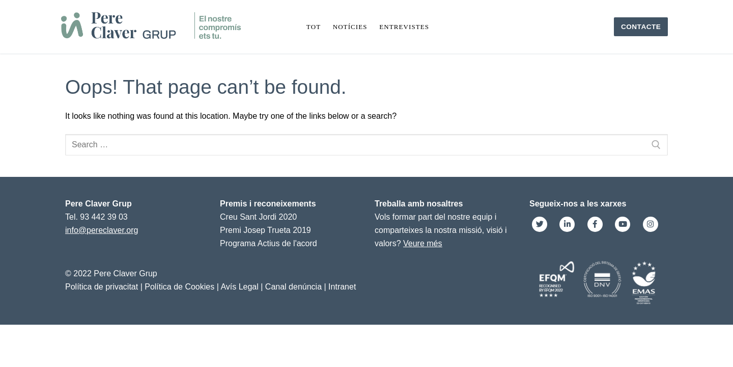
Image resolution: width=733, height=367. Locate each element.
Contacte (641, 27)
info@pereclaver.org (101, 230)
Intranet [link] (342, 286)
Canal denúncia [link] (293, 286)
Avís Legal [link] (239, 286)
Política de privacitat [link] (101, 286)
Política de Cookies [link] (179, 286)
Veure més (422, 243)
